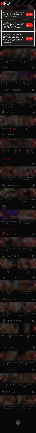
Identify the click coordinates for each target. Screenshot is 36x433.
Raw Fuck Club (5, 3)
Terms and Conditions (10, 26)
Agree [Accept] (29, 14)
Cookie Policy (7, 42)
